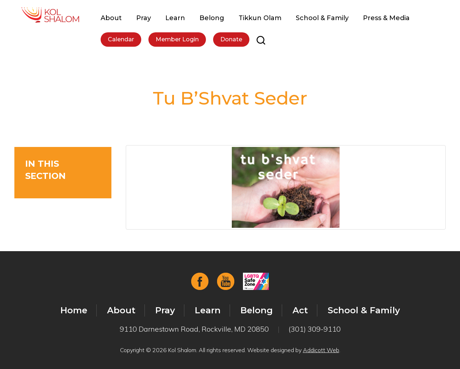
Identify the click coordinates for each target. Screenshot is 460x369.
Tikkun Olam (260, 18)
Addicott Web (321, 350)
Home (73, 310)
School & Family (322, 18)
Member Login (177, 39)
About (111, 18)
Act (300, 310)
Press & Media (386, 18)
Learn (175, 18)
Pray (143, 18)
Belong (211, 18)
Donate (231, 39)
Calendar (121, 39)
